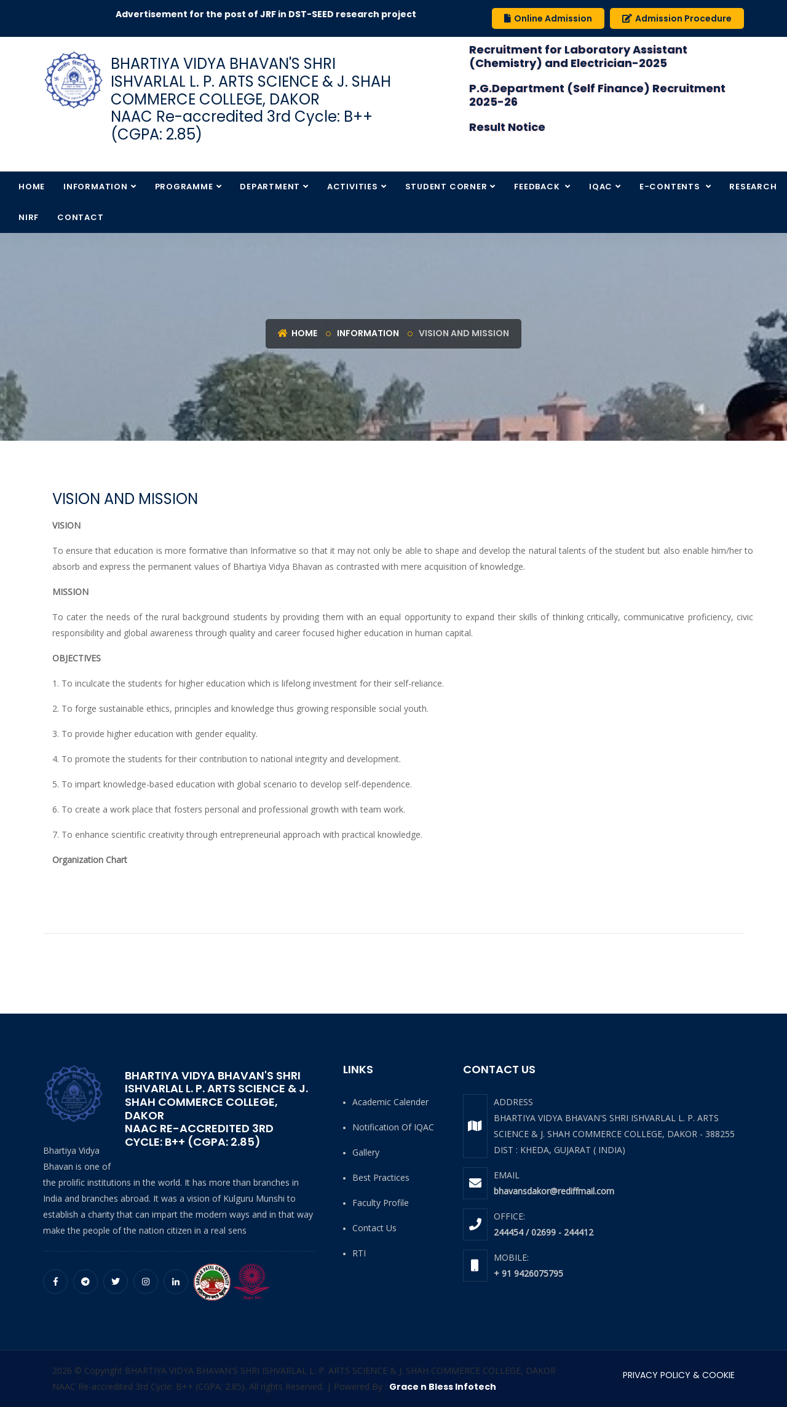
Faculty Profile (380, 1202)
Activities (352, 186)
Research (753, 186)
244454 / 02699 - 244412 (543, 1232)
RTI (359, 1253)
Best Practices (380, 1177)
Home (31, 186)
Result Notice (507, 127)
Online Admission (548, 18)
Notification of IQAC (393, 1127)
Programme (184, 186)
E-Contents (671, 186)
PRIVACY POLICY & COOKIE (679, 1375)
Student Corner (446, 186)
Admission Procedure (677, 18)
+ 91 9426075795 (528, 1273)
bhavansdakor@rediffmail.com (554, 1191)
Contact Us (374, 1228)
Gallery (365, 1152)
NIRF (28, 217)
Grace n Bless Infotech (442, 1387)
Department (270, 186)
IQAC (600, 186)
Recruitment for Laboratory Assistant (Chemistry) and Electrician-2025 (578, 56)
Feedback (538, 186)
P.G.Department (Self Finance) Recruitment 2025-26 (597, 95)
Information (95, 186)
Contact (80, 217)
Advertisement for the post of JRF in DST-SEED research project (277, 14)
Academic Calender (390, 1102)
